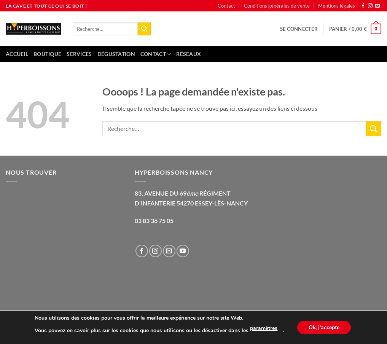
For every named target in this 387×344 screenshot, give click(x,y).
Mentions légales (336, 6)
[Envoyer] (144, 28)
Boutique (47, 54)
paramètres (263, 328)
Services (79, 54)
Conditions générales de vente (277, 6)
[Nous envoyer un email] (377, 6)
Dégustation (116, 54)
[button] (299, 29)
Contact (226, 6)
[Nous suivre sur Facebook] (363, 6)
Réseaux (188, 54)
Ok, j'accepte (323, 327)
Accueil (17, 54)
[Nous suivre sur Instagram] (370, 6)
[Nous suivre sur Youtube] (183, 251)
